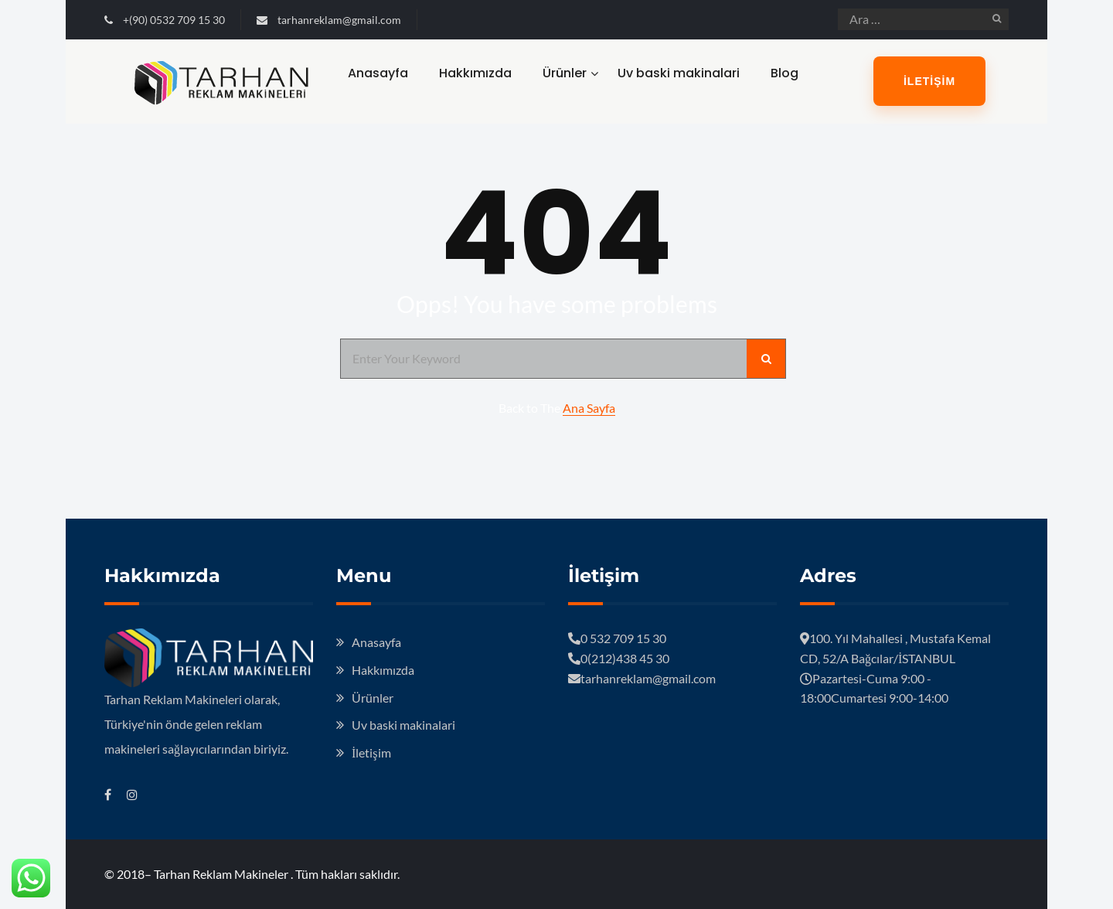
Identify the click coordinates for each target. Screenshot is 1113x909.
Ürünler (565, 73)
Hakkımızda (475, 73)
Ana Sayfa (589, 407)
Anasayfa (378, 73)
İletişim (929, 81)
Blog (784, 73)
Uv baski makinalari (679, 73)
